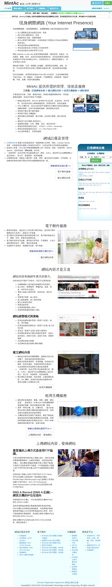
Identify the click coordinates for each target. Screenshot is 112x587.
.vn (100, 185)
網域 (21, 148)
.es (100, 192)
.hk (93, 183)
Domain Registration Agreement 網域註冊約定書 (57, 583)
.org (88, 172)
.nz (84, 185)
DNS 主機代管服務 (26, 555)
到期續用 (22, 536)
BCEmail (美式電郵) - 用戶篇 (52, 548)
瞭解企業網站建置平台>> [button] (40, 428)
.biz (97, 172)
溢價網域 (22, 552)
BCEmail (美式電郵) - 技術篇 (52, 552)
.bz (94, 201)
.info (92, 172)
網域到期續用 (97, 8)
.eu (80, 192)
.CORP (90, 176)
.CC (80, 209)
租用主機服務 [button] (45, 387)
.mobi (107, 172)
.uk (84, 194)
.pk (90, 185)
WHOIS (106, 8)
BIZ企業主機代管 (75, 552)
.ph (87, 185)
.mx (87, 201)
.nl (80, 194)
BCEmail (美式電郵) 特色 (51, 543)
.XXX (81, 176)
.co (90, 201)
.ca (83, 201)
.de (93, 192)
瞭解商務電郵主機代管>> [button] (41, 251)
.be (86, 192)
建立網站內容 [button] (64, 178)
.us (80, 201)
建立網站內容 (54, 90)
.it (105, 192)
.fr (103, 192)
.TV (87, 209)
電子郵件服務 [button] (64, 171)
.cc (87, 183)
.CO (91, 209)
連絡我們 (96, 3)
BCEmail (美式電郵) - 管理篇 (52, 550)
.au (83, 183)
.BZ (95, 209)
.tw (80, 183)
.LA (84, 209)
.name (101, 172)
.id (96, 183)
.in (99, 183)
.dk (97, 192)
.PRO (85, 176)
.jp (102, 183)
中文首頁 (7, 8)
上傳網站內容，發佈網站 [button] (40, 435)
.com (80, 172)
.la (108, 183)
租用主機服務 (70, 90)
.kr (105, 183)
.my (80, 185)
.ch (90, 192)
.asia (80, 174)
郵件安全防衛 (47, 545)
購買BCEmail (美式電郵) (51, 540)
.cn (90, 183)
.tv (97, 185)
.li (108, 192)
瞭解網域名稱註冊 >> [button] (60, 166)
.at (83, 192)
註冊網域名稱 (38, 90)
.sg (94, 185)
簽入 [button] (107, 3)
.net (84, 172)
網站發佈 (84, 90)
